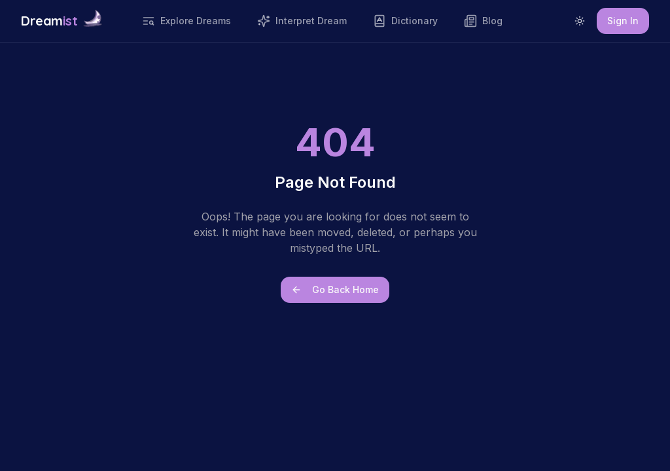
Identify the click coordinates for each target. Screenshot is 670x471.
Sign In (623, 20)
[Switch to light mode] (579, 21)
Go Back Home (335, 289)
